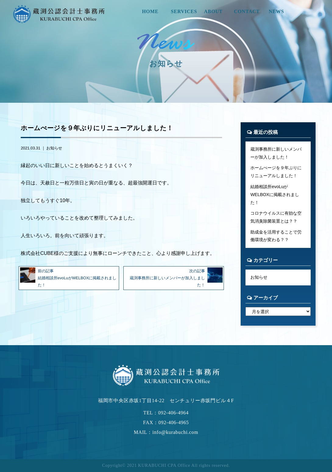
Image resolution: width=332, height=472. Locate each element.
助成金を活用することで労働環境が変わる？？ (276, 236)
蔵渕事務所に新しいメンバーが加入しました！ (276, 153)
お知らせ (54, 148)
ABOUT (213, 11)
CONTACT (247, 11)
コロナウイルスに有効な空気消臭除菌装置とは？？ (276, 217)
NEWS (276, 11)
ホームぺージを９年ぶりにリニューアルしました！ (276, 171)
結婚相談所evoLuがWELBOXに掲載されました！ (274, 194)
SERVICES (184, 11)
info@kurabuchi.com (175, 432)
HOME (150, 11)
